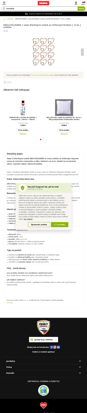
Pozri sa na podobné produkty (42, 75)
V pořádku (59, 224)
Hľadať (81, 8)
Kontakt (10, 302)
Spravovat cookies (39, 224)
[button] (40, 139)
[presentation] (82, 52)
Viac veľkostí (28, 219)
